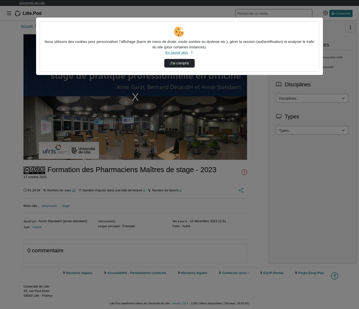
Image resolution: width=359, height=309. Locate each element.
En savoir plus (179, 52)
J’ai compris (179, 63)
